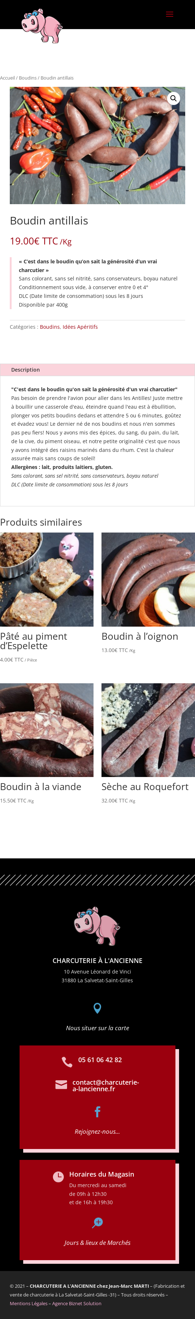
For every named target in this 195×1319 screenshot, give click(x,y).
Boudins (28, 77)
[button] (173, 98)
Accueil (7, 77)
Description (25, 369)
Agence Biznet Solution (76, 1303)
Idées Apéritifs (80, 326)
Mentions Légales (28, 1303)
